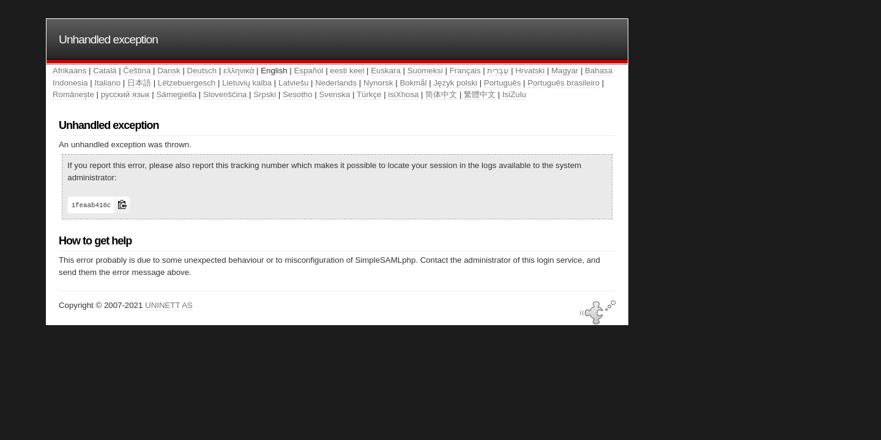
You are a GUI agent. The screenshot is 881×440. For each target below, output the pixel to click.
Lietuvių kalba (247, 82)
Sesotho (298, 94)
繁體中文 (480, 94)
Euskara (386, 70)
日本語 (139, 82)
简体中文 (441, 94)
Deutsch (202, 70)
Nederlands (336, 82)
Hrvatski (530, 70)
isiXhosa (403, 94)
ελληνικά (238, 70)
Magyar (564, 70)
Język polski (455, 82)
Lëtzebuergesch (186, 82)
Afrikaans (69, 70)
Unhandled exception (108, 39)
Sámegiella (176, 94)
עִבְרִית (497, 70)
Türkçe (369, 94)
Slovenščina (225, 94)
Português (502, 82)
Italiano (107, 82)
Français (465, 70)
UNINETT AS (169, 305)
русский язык (125, 94)
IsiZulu (514, 94)
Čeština (137, 70)
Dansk (168, 70)
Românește (73, 94)
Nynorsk (378, 82)
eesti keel (347, 70)
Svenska (334, 94)
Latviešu (293, 82)
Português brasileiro (563, 82)
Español (309, 70)
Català (104, 70)
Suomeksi (425, 70)
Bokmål (413, 82)
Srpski (264, 94)
